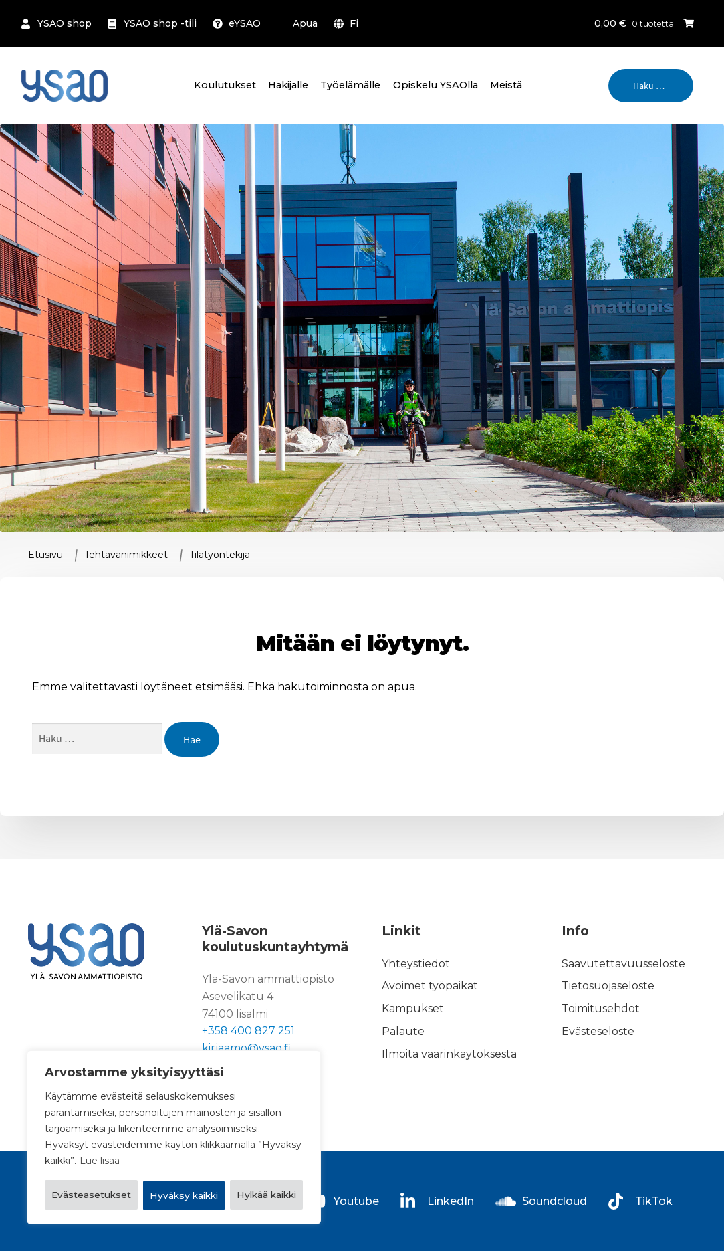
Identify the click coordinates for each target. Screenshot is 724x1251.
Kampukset (413, 1008)
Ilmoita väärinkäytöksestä (449, 1054)
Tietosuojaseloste (608, 986)
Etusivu (45, 555)
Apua (305, 23)
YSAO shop (64, 23)
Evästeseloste (598, 1031)
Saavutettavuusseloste (623, 963)
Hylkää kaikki (244, 1161)
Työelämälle (350, 85)
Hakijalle (288, 85)
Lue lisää (100, 1127)
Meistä (506, 85)
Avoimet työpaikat (430, 986)
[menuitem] (349, 23)
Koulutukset (225, 85)
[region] (174, 1120)
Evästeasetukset (112, 1161)
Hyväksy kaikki (174, 1195)
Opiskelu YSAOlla (435, 85)
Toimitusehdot (601, 1008)
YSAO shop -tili (160, 23)
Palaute (403, 1031)
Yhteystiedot (416, 963)
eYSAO (245, 23)
